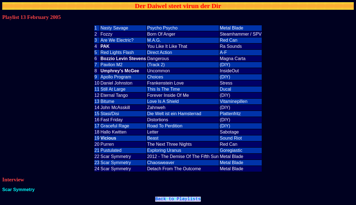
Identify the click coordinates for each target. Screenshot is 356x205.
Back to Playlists (178, 200)
